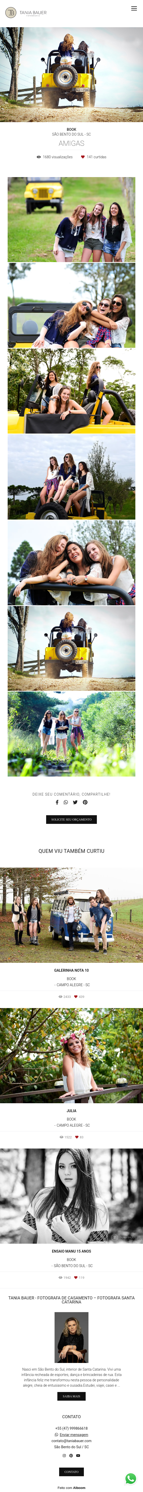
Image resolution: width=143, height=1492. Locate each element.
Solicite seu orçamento (71, 819)
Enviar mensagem (74, 1435)
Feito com (71, 1488)
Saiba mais (71, 1396)
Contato (71, 1472)
